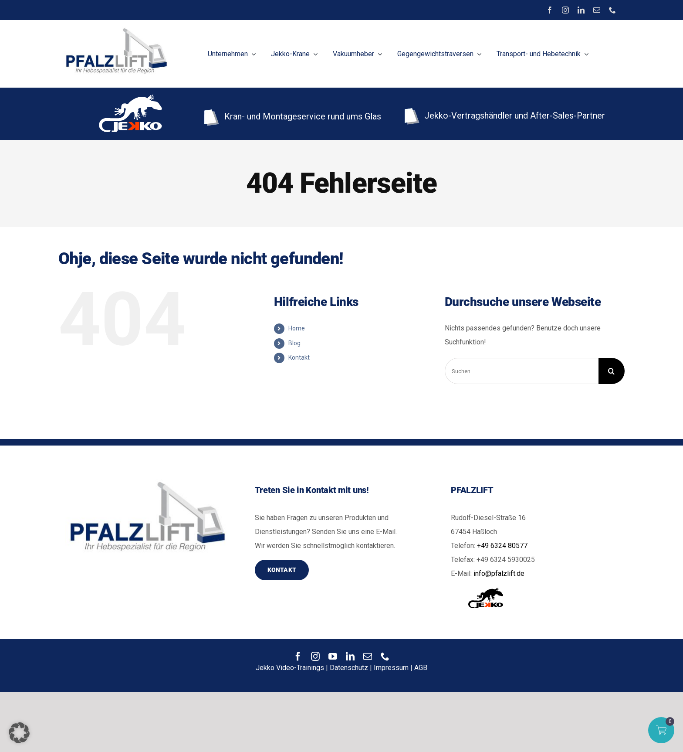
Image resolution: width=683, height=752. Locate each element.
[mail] (596, 10)
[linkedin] (581, 10)
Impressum (391, 668)
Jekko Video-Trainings (290, 668)
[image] (115, 28)
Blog (294, 343)
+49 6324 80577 (502, 545)
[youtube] (332, 656)
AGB (420, 668)
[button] (19, 733)
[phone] (612, 10)
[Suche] (611, 371)
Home (296, 328)
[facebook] (549, 10)
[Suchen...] (521, 371)
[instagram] (565, 10)
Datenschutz (349, 668)
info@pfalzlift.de (498, 573)
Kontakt (299, 357)
